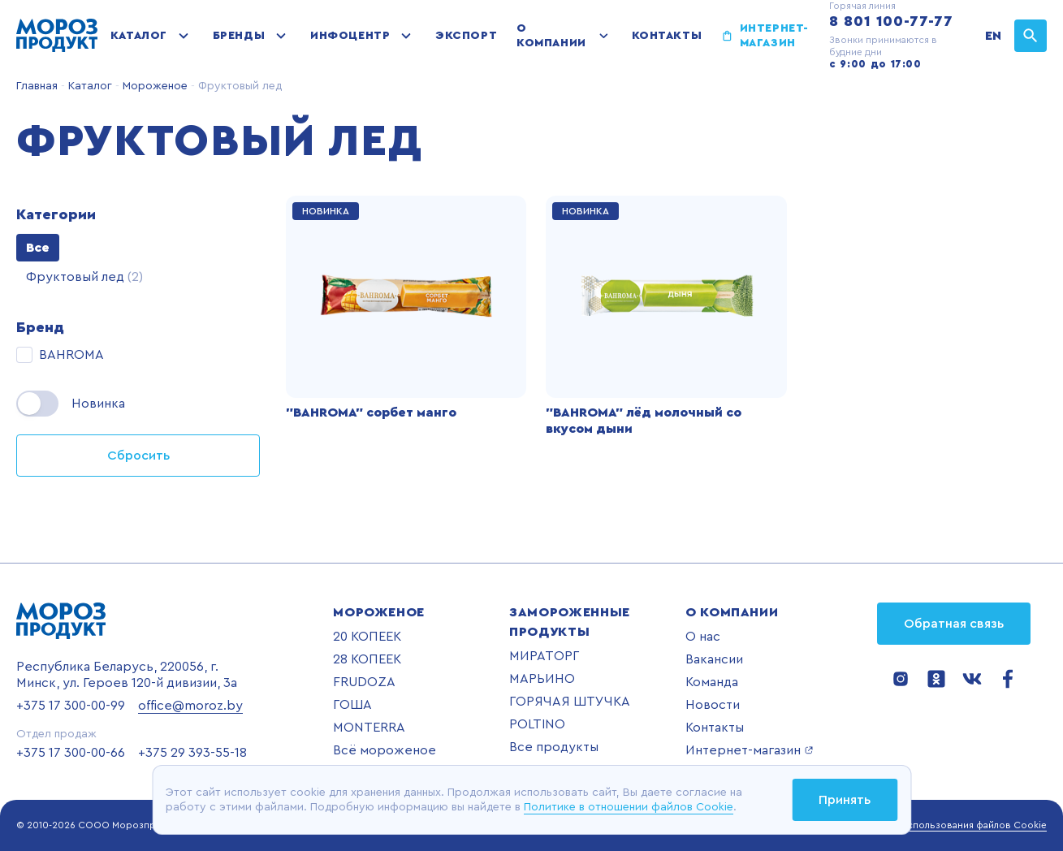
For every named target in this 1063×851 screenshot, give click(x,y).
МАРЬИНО (542, 678)
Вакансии (714, 659)
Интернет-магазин (774, 36)
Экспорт (466, 35)
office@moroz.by (190, 705)
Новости (712, 704)
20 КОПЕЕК (367, 636)
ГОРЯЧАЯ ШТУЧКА (569, 701)
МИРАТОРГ (544, 656)
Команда (711, 682)
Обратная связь (954, 623)
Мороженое (153, 86)
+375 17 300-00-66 (70, 752)
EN (993, 35)
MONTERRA (369, 727)
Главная (37, 86)
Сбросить (138, 455)
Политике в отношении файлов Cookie (628, 807)
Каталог (138, 35)
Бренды (239, 35)
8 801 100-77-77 (891, 21)
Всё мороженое (384, 750)
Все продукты (553, 747)
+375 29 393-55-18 (192, 752)
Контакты (667, 35)
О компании (551, 36)
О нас (702, 636)
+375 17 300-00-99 (70, 705)
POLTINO (537, 724)
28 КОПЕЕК (367, 659)
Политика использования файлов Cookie (951, 825)
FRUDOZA (364, 682)
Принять (845, 799)
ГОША (352, 704)
